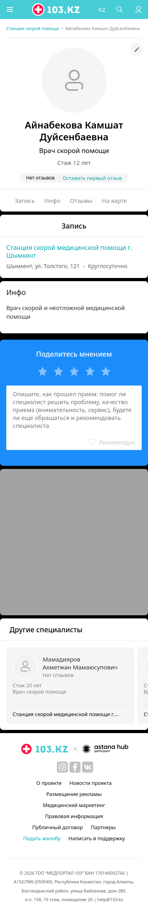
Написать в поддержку (96, 838)
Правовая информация (74, 816)
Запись (25, 200)
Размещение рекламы (73, 794)
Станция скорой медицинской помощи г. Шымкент (69, 251)
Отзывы (81, 200)
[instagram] (62, 767)
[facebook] (75, 767)
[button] (9, 9)
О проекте (49, 782)
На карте (114, 200)
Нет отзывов (58, 675)
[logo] (56, 9)
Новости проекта (90, 782)
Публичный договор (57, 827)
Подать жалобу (41, 838)
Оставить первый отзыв (92, 178)
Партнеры (103, 827)
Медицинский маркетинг (74, 805)
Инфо (53, 200)
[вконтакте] (87, 767)
